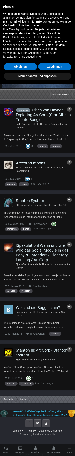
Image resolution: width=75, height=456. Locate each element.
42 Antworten (38, 286)
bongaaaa (21, 312)
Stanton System (30, 200)
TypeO (19, 359)
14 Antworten (38, 223)
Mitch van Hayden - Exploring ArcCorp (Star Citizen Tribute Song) (43, 115)
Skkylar (20, 205)
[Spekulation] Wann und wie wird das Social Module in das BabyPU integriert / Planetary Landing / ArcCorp (42, 252)
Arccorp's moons (30, 163)
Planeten (50, 359)
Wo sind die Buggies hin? (38, 307)
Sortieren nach (61, 94)
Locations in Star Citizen (57, 205)
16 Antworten (35, 333)
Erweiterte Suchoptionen (53, 62)
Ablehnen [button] (20, 438)
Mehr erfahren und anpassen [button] (37, 447)
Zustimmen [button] (54, 438)
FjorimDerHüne (24, 264)
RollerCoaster (23, 124)
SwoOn (19, 167)
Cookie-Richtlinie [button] (13, 397)
